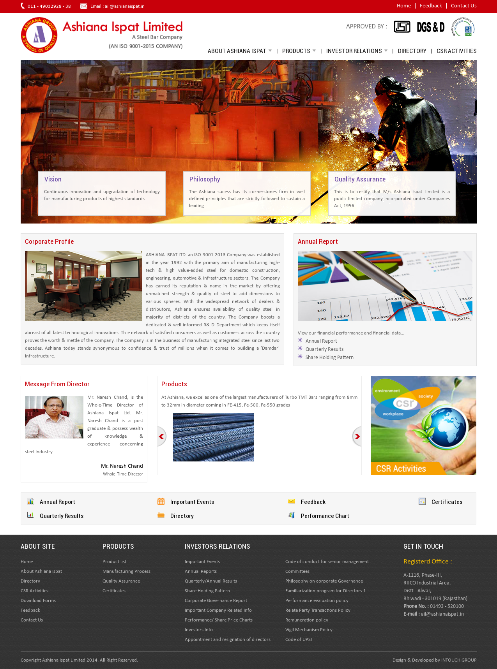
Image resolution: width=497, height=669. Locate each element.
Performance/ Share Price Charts (219, 620)
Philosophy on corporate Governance (324, 581)
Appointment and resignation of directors (228, 639)
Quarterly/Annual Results (211, 581)
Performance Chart (325, 515)
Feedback (431, 6)
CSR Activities (457, 51)
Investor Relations (357, 51)
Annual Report (321, 341)
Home (404, 6)
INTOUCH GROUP (459, 660)
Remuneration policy (306, 620)
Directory (412, 51)
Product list (114, 561)
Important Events (192, 501)
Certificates (447, 501)
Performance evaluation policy (316, 600)
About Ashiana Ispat (240, 51)
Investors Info (199, 629)
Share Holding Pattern (330, 358)
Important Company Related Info (218, 610)
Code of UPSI (298, 639)
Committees (297, 571)
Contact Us (464, 6)
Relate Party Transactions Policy (317, 610)
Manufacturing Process (126, 571)
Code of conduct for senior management (327, 561)
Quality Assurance (121, 581)
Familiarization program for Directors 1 (325, 590)
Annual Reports (201, 571)
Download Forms (38, 600)
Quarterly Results (324, 349)
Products (299, 51)
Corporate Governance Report (216, 600)
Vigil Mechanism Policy (309, 629)
